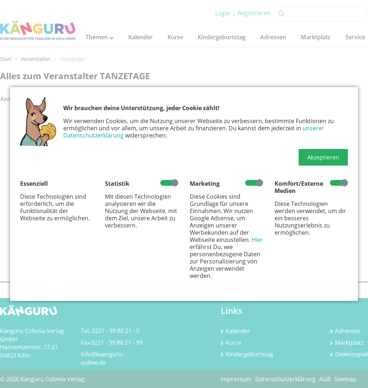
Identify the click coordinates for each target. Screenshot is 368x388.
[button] (323, 157)
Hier (257, 240)
